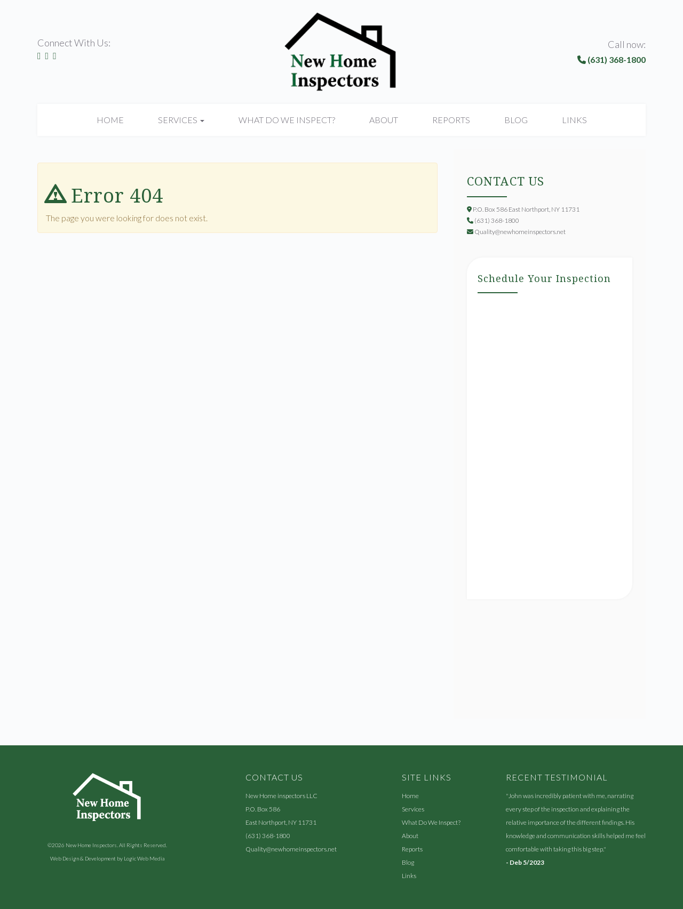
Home (110, 120)
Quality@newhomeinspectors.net (291, 849)
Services (413, 809)
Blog (516, 120)
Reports (451, 120)
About (383, 120)
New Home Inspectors (91, 845)
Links (574, 120)
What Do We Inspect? (287, 120)
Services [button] (181, 120)
